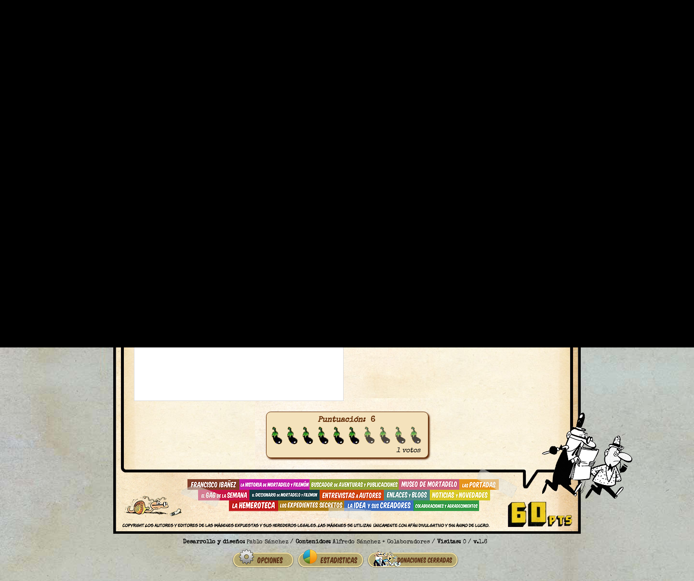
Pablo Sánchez (267, 542)
